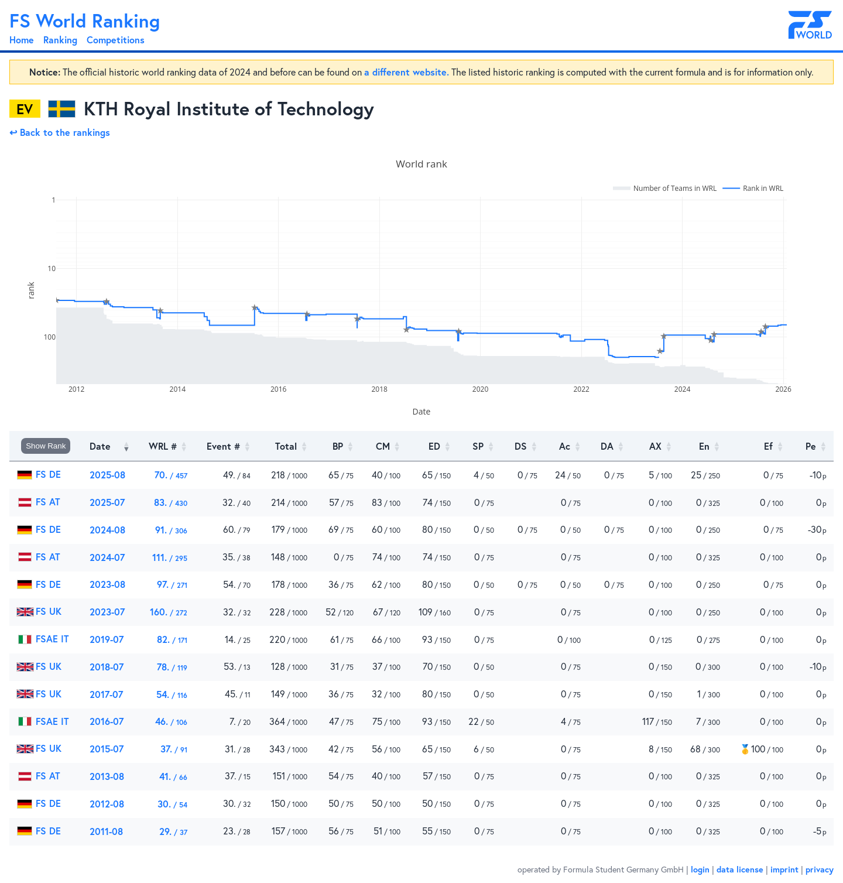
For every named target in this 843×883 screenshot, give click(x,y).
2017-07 (106, 694)
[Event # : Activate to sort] (226, 446)
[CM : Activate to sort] (384, 446)
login (700, 869)
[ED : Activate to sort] (432, 446)
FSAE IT (42, 638)
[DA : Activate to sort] (609, 446)
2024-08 (107, 529)
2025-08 (107, 474)
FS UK (38, 611)
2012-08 (107, 804)
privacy (820, 869)
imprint (784, 869)
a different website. (406, 72)
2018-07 (107, 666)
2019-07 (107, 639)
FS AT (38, 501)
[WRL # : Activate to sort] (165, 446)
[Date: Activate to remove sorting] (110, 446)
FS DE (38, 474)
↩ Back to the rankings (59, 132)
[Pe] (812, 446)
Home (21, 39)
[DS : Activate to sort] (522, 446)
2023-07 (107, 611)
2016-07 (107, 721)
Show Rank (46, 446)
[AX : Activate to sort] (655, 446)
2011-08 (106, 831)
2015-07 (107, 748)
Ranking (60, 39)
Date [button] (100, 446)
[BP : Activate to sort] (337, 446)
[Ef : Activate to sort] (758, 446)
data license (740, 869)
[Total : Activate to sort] (286, 446)
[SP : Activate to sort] (479, 446)
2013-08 (107, 776)
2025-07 (107, 502)
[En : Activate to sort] (703, 446)
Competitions (116, 39)
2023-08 (107, 584)
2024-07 (107, 557)
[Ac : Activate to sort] (566, 446)
